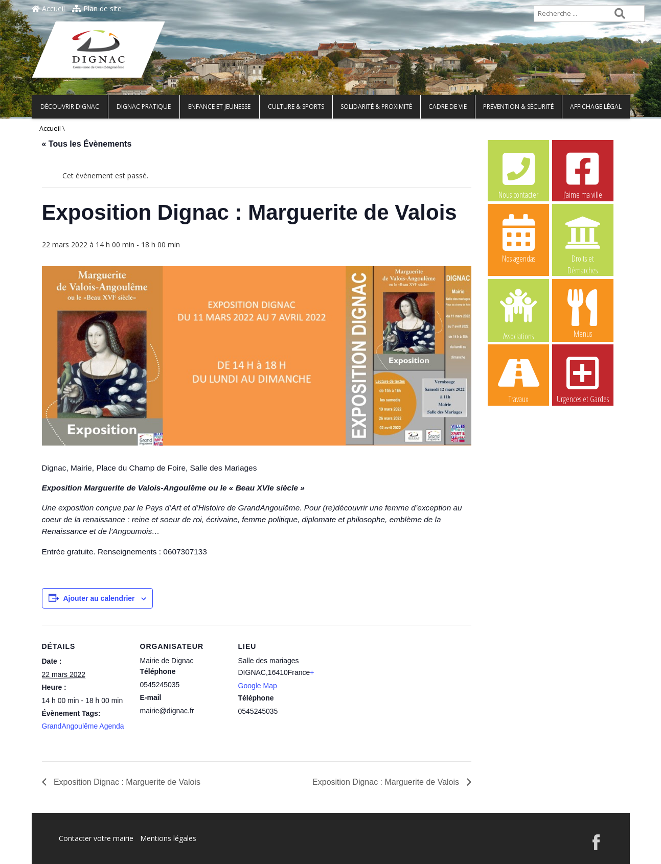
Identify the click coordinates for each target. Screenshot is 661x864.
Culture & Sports (296, 106)
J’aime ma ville (582, 174)
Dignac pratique (144, 106)
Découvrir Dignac (69, 106)
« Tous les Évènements (87, 143)
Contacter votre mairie (96, 838)
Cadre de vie (447, 106)
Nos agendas (518, 238)
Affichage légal (596, 106)
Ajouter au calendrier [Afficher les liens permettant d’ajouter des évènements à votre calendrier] (99, 598)
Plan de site (97, 8)
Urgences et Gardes (582, 379)
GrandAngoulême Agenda (83, 726)
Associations (518, 313)
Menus (582, 313)
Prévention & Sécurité (518, 106)
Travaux (518, 379)
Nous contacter (518, 174)
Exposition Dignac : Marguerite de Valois (126, 782)
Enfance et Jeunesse (219, 106)
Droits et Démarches (582, 238)
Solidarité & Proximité (376, 106)
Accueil (48, 8)
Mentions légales (168, 838)
